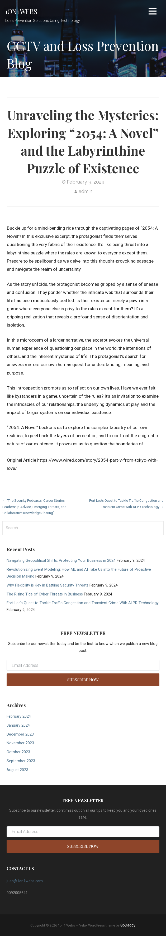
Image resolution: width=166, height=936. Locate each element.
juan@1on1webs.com (25, 881)
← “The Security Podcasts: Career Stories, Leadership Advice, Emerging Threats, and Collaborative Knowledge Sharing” (34, 507)
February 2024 (19, 716)
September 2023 (21, 761)
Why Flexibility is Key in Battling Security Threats (47, 585)
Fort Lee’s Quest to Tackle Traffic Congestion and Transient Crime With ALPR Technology (83, 603)
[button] (152, 12)
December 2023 (20, 734)
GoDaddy (127, 925)
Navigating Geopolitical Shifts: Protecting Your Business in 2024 (61, 560)
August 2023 (17, 770)
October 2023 (18, 752)
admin (85, 191)
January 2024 (18, 725)
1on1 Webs (21, 11)
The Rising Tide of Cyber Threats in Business (45, 594)
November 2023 (20, 743)
